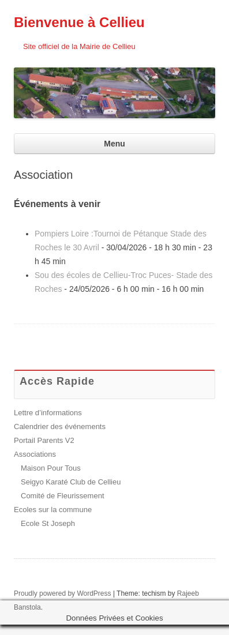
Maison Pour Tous (51, 468)
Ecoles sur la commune (53, 509)
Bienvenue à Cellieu (79, 22)
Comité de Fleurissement (62, 495)
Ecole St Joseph (48, 523)
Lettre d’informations (48, 412)
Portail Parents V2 (44, 440)
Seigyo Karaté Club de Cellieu (71, 482)
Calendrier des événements (60, 426)
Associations (35, 454)
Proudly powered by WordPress (62, 593)
